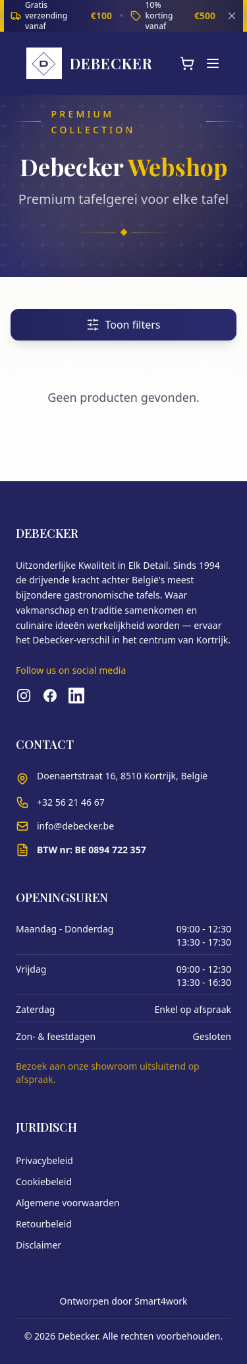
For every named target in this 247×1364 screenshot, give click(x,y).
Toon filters (123, 324)
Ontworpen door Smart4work (124, 1301)
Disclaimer (38, 1245)
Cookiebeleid (44, 1181)
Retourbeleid (44, 1224)
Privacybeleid (44, 1160)
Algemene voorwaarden (67, 1202)
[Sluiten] (232, 16)
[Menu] (213, 63)
